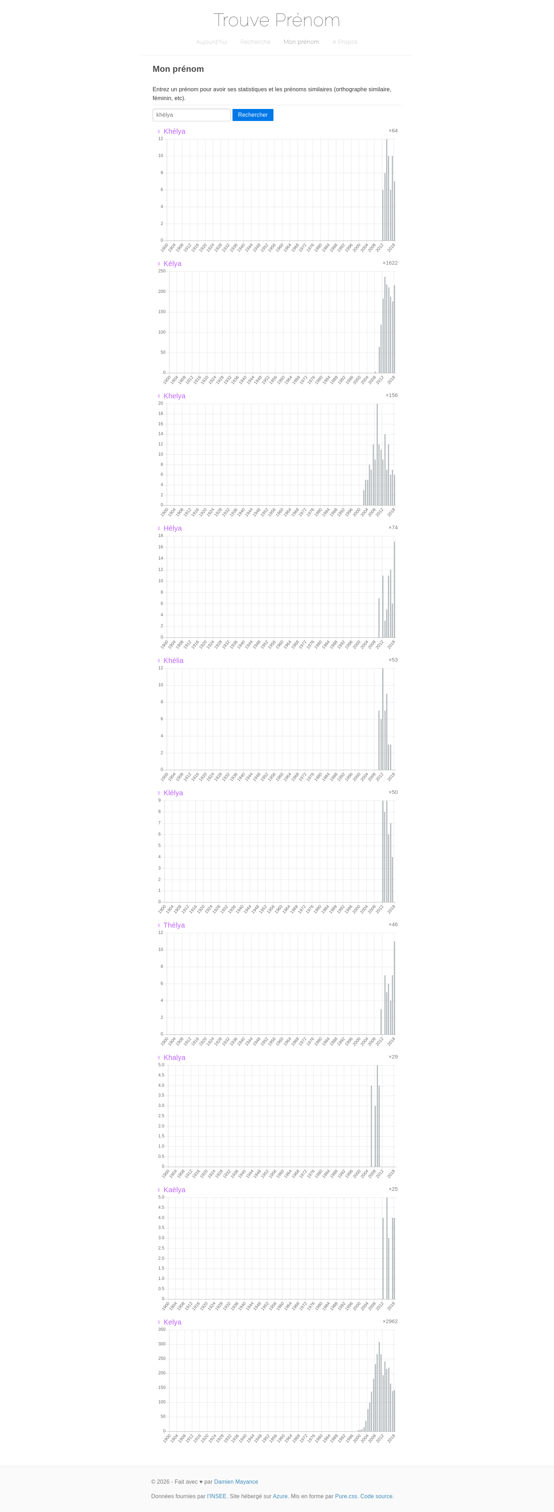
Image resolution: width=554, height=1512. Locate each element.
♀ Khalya (170, 1057)
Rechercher (253, 115)
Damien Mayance (236, 1482)
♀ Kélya (169, 263)
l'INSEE (216, 1496)
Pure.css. (347, 1496)
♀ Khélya (170, 131)
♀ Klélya (169, 793)
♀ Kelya (169, 1322)
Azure (280, 1496)
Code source (376, 1496)
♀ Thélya (170, 925)
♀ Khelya (170, 396)
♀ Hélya (169, 528)
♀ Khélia (169, 660)
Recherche (256, 42)
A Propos (345, 42)
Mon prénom (301, 42)
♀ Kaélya (170, 1190)
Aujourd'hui (212, 42)
